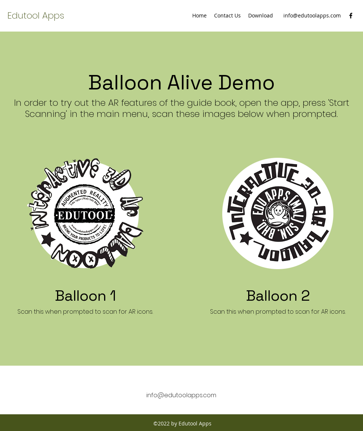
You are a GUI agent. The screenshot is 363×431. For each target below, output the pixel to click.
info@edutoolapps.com (312, 15)
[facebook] (350, 15)
